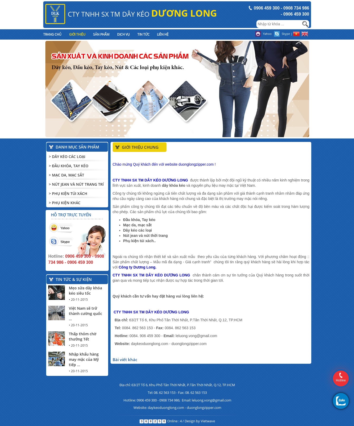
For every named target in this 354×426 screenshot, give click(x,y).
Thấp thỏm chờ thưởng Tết (82, 336)
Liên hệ (163, 34)
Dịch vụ (123, 34)
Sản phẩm (101, 34)
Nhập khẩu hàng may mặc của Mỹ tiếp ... (84, 359)
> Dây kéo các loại (67, 156)
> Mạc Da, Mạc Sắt (66, 175)
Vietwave (208, 421)
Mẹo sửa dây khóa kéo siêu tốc (85, 290)
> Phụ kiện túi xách (68, 193)
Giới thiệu (77, 34)
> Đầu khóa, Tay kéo (68, 165)
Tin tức (143, 34)
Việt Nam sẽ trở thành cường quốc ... (85, 313)
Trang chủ (52, 34)
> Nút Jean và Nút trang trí (76, 184)
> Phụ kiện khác (64, 202)
